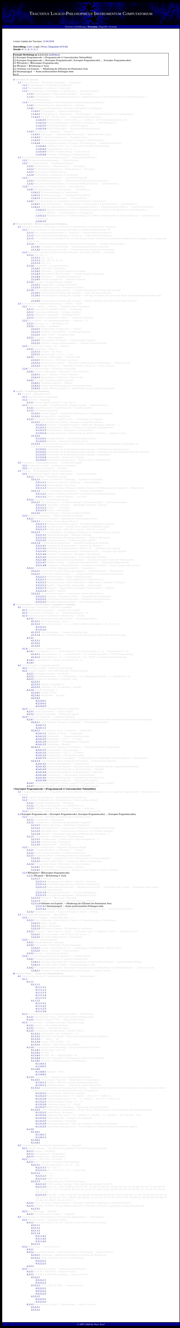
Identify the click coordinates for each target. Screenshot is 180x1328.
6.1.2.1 (30, 1016)
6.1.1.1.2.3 (41, 1008)
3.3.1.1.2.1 (41, 493)
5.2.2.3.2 (35, 861)
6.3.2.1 (30, 1249)
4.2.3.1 (30, 711)
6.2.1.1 (30, 1151)
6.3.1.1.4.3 (41, 1241)
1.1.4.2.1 (35, 111)
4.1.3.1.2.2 (41, 629)
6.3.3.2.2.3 (41, 1293)
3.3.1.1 (30, 476)
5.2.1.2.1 (35, 825)
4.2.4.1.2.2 (41, 736)
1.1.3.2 (30, 96)
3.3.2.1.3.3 (41, 540)
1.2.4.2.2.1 (41, 209)
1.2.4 (24, 186)
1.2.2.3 (30, 172)
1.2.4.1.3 (35, 198)
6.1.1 (24, 979)
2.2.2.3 (30, 337)
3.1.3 (24, 405)
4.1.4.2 (30, 660)
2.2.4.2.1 (35, 383)
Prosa (44, 46)
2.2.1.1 (30, 309)
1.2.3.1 (30, 180)
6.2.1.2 (30, 1153)
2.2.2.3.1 (35, 340)
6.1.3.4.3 (35, 1055)
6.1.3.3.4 (35, 1041)
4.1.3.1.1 (35, 621)
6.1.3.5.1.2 (41, 1085)
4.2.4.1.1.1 (41, 725)
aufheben (54, 54)
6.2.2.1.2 (35, 1173)
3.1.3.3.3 (35, 443)
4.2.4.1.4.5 (41, 777)
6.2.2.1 (30, 1161)
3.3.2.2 (30, 568)
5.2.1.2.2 (35, 828)
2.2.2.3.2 (35, 343)
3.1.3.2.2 (35, 416)
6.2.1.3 (30, 1156)
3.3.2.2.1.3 (41, 587)
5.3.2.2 (30, 931)
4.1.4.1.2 (35, 657)
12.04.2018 (48, 41)
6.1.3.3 (30, 1030)
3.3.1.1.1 (35, 479)
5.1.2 (24, 800)
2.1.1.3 (30, 238)
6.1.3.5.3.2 (41, 1115)
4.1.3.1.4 (35, 634)
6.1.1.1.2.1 (41, 1003)
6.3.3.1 (30, 1271)
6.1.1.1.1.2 (41, 989)
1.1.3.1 (30, 93)
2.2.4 (24, 368)
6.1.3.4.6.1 (41, 1071)
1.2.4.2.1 (35, 204)
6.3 (19, 1216)
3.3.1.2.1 (35, 502)
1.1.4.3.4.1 (41, 146)
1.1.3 (24, 91)
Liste (29, 46)
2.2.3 (24, 346)
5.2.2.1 (30, 849)
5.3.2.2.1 (35, 934)
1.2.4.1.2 (35, 195)
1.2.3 (24, 177)
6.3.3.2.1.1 (41, 1280)
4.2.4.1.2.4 (41, 741)
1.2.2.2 (30, 169)
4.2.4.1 (30, 719)
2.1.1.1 (30, 232)
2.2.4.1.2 (35, 377)
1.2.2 (24, 163)
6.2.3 (24, 1211)
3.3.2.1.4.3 (41, 551)
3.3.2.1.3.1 (41, 534)
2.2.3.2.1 (35, 359)
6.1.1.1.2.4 (41, 1011)
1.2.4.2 (30, 201)
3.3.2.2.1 (35, 570)
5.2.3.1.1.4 (41, 892)
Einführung (80, 26)
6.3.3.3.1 (35, 1307)
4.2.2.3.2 (35, 684)
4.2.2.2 (30, 676)
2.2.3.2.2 (35, 362)
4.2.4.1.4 (35, 760)
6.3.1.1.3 (35, 1230)
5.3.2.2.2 (35, 937)
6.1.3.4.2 (35, 1052)
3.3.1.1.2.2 (41, 496)
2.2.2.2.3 (35, 334)
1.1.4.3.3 (35, 140)
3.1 (19, 393)
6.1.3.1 (30, 1025)
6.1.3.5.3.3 (41, 1120)
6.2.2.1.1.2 (41, 1170)
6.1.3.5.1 (35, 1079)
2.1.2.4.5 (35, 279)
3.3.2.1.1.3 (41, 529)
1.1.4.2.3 (35, 116)
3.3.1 (24, 473)
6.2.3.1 (30, 1214)
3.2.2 (24, 468)
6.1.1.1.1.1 (41, 987)
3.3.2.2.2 (35, 593)
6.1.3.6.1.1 (41, 1134)
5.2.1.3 (30, 836)
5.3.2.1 (30, 920)
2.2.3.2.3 (35, 365)
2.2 (19, 303)
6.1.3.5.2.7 (41, 1107)
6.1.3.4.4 (35, 1058)
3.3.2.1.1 (35, 521)
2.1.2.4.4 (35, 276)
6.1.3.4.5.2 (41, 1066)
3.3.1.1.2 (35, 490)
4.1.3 (24, 615)
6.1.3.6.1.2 (41, 1137)
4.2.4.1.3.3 (41, 755)
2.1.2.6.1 (35, 292)
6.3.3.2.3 (35, 1296)
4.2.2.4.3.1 (41, 700)
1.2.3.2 (30, 183)
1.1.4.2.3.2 (41, 122)
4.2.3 (24, 708)
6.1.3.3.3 (35, 1039)
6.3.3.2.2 (35, 1285)
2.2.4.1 (30, 371)
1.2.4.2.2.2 (41, 215)
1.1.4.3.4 (35, 143)
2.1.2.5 (30, 282)
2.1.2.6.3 (35, 300)
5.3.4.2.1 (35, 970)
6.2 (19, 1145)
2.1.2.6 (30, 290)
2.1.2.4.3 (35, 273)
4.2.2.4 (30, 690)
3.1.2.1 (30, 402)
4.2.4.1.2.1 (41, 733)
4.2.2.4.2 (35, 695)
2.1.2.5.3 (35, 287)
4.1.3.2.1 (35, 640)
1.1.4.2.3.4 (41, 128)
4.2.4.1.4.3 (41, 769)
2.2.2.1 (30, 323)
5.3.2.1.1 (35, 923)
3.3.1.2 (30, 499)
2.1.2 (24, 252)
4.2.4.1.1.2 (41, 727)
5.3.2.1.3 (35, 928)
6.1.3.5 (30, 1077)
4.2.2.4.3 (35, 698)
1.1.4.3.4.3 (41, 151)
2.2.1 (24, 306)
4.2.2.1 (30, 673)
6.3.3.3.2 (35, 1309)
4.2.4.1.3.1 (41, 749)
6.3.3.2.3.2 (41, 1301)
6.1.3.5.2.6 (41, 1104)
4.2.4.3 (30, 785)
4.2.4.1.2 (35, 730)
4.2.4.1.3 (35, 747)
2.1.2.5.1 (35, 284)
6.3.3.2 (30, 1274)
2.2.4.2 (30, 380)
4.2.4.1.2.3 (41, 739)
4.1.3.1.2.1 (41, 626)
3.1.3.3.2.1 (41, 438)
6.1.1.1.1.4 (41, 995)
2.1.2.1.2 (35, 260)
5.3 (19, 914)
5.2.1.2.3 (35, 830)
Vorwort (69, 26)
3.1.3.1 (30, 407)
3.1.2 (24, 399)
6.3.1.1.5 (35, 1244)
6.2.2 (24, 1159)
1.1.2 (24, 88)
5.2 (19, 814)
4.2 (19, 665)
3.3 (19, 470)
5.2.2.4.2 (35, 869)
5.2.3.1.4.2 (41, 908)
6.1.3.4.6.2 (41, 1074)
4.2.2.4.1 (35, 692)
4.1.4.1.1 (35, 654)
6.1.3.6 (30, 1129)
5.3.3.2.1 (35, 947)
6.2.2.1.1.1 (41, 1167)
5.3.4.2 (30, 967)
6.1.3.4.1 (35, 1050)
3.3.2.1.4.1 (41, 545)
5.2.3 (24, 872)
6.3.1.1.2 (35, 1227)
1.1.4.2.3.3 (41, 125)
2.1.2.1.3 (35, 263)
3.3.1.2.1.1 (41, 504)
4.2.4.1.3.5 (41, 758)
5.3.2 (24, 917)
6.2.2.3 (30, 1205)
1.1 (19, 82)
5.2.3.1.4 (35, 903)
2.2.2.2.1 (35, 328)
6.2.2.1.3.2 (41, 1186)
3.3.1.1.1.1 (41, 482)
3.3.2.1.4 (35, 542)
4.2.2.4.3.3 (41, 706)
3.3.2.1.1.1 (41, 523)
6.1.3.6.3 (35, 1142)
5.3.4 (24, 956)
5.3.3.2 (30, 945)
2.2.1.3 (30, 317)
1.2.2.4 (30, 174)
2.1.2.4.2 (35, 271)
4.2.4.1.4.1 (41, 763)
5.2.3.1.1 (35, 878)
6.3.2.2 (30, 1252)
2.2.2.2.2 (35, 331)
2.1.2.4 (30, 265)
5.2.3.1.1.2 (41, 884)
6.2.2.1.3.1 (41, 1184)
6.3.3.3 (30, 1304)
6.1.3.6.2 (35, 1139)
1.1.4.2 (30, 108)
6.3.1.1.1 (35, 1225)
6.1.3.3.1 (35, 1033)
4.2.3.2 (30, 714)
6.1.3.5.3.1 (41, 1112)
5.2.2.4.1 (35, 866)
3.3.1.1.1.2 (41, 485)
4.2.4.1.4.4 (41, 772)
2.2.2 (24, 320)
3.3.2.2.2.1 (41, 596)
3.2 (19, 462)
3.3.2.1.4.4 (41, 554)
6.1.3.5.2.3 (41, 1095)
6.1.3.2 (30, 1028)
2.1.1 (24, 229)
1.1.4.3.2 (35, 137)
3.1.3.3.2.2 (41, 441)
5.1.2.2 (30, 805)
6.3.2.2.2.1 (41, 1260)
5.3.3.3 (30, 953)
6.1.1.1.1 (35, 984)
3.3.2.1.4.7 (41, 562)
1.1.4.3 (30, 131)
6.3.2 (24, 1246)
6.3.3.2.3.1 (41, 1299)
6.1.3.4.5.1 (41, 1063)
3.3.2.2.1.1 (41, 576)
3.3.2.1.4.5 (41, 557)
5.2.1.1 (30, 819)
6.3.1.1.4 (35, 1233)
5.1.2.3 (30, 808)
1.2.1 (24, 160)
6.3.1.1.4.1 (41, 1235)
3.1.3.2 (30, 410)
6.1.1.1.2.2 (41, 1005)
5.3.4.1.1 (35, 961)
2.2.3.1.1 (35, 351)
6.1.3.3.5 (35, 1044)
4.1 (19, 607)
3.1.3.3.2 (35, 435)
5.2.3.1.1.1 (41, 881)
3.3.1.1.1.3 (41, 487)
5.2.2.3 (30, 855)
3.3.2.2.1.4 (41, 590)
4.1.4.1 (30, 651)
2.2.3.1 (30, 348)
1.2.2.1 (30, 166)
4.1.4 (24, 648)
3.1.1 (24, 396)
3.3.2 (24, 515)
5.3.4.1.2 (35, 964)
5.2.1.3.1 (35, 839)
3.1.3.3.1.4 (41, 433)
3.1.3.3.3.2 (41, 451)
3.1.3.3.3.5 (41, 459)
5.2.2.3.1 (35, 858)
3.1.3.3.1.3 (41, 430)
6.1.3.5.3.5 (41, 1126)
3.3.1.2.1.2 (41, 507)
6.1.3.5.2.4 (41, 1098)
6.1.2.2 (30, 1019)
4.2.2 (24, 670)
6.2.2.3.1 (35, 1208)
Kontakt (113, 26)
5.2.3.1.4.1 (41, 906)
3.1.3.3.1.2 (41, 427)
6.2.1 (24, 1148)
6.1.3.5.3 (35, 1109)
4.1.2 (24, 612)
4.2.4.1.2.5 (41, 744)
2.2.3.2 (30, 357)
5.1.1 (24, 797)
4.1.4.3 (30, 662)
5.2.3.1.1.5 (41, 895)
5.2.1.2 (30, 822)
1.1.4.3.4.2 (41, 148)
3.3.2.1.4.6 (41, 559)
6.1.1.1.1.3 (41, 992)
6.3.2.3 (30, 1266)
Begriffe (103, 26)
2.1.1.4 (30, 243)
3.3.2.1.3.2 (41, 537)
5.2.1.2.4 (35, 833)
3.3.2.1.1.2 (41, 526)
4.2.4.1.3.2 (41, 752)
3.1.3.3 (30, 419)
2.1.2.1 (30, 255)
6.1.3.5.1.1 (41, 1082)
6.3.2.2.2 (35, 1257)
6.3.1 (24, 1219)
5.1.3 (24, 811)
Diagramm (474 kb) (58, 46)
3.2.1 (24, 465)
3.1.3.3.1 (35, 422)
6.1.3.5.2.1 (41, 1093)
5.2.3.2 (30, 911)
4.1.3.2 (30, 637)
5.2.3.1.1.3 (41, 887)
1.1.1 (24, 85)
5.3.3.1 (30, 942)
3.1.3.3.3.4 (41, 457)
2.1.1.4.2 (35, 249)
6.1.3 (24, 1022)
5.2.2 (24, 847)
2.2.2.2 (30, 326)
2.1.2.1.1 (35, 257)
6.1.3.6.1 (35, 1131)
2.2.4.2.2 (35, 385)
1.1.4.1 (30, 105)
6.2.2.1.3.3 (41, 1194)
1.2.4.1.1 (35, 192)
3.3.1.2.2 (35, 513)
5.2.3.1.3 (35, 900)
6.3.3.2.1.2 (41, 1282)
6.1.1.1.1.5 (41, 997)
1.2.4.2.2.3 (41, 221)
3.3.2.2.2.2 (41, 599)
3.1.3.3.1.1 (41, 424)
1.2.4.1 (30, 189)
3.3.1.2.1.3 (41, 510)
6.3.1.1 (30, 1222)
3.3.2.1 (30, 518)
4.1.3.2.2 (35, 643)
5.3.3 (24, 939)
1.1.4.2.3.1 (41, 119)
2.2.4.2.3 (35, 388)
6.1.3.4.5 (35, 1060)
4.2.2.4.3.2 (41, 703)
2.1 (19, 226)
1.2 (19, 157)
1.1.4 (24, 102)
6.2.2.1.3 (35, 1181)
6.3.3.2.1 (35, 1277)
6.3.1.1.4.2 (41, 1238)
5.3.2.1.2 (35, 925)
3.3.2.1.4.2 (41, 548)
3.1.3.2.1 (35, 413)
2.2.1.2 (30, 314)
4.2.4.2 (30, 783)
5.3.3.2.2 (35, 950)
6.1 (19, 976)
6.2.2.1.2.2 (41, 1178)
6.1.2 (24, 1014)
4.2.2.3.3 (35, 687)
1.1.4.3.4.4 (41, 154)
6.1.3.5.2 (35, 1087)
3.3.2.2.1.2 (41, 582)
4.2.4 (24, 716)
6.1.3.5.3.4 (41, 1123)
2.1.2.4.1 (35, 268)
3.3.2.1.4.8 (41, 565)
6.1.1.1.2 (35, 1000)
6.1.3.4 (30, 1047)
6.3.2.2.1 (35, 1254)
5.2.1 (24, 816)
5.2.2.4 (30, 864)
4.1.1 (24, 610)
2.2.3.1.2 (35, 354)
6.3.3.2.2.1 (41, 1288)
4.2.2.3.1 (35, 681)
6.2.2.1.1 (35, 1164)
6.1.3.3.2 (35, 1036)
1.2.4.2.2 (35, 206)
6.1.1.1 (30, 981)
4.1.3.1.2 (35, 623)
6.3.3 (24, 1268)
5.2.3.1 (30, 875)
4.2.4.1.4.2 (41, 766)
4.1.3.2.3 (35, 645)
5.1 (19, 791)
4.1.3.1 (30, 618)
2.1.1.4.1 (35, 246)
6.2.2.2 (30, 1202)
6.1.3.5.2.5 (41, 1101)
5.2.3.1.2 (35, 897)
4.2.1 (24, 668)
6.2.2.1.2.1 (41, 1175)
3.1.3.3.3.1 (41, 449)
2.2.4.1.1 (35, 374)
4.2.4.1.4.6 (41, 780)
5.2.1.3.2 (35, 841)
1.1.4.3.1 (35, 134)
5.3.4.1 (30, 958)
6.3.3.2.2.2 (41, 1291)
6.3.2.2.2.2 (41, 1263)
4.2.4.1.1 (35, 722)
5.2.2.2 (30, 852)
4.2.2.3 (30, 679)
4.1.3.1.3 (35, 632)
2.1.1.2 (30, 235)
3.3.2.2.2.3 (41, 601)
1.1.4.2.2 (35, 114)
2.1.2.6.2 (35, 295)
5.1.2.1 (30, 802)
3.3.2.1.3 (35, 532)
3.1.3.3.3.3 (41, 454)
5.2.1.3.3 (35, 844)
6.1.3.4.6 (35, 1069)
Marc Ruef (99, 1324)
